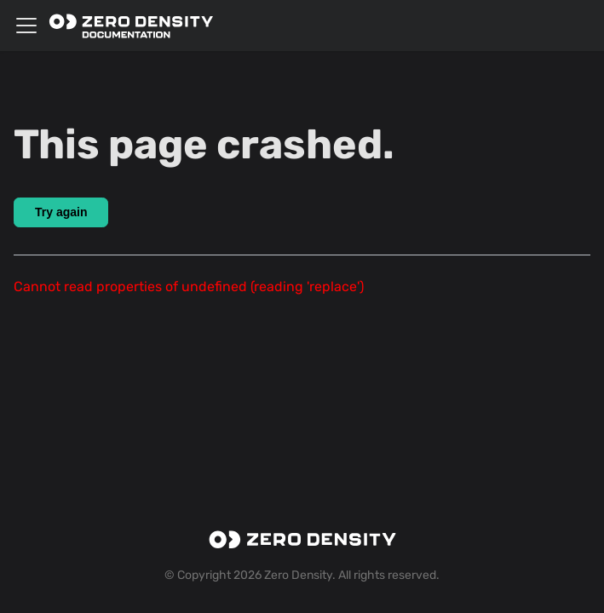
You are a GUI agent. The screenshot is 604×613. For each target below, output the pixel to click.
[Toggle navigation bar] (26, 25)
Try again (61, 212)
